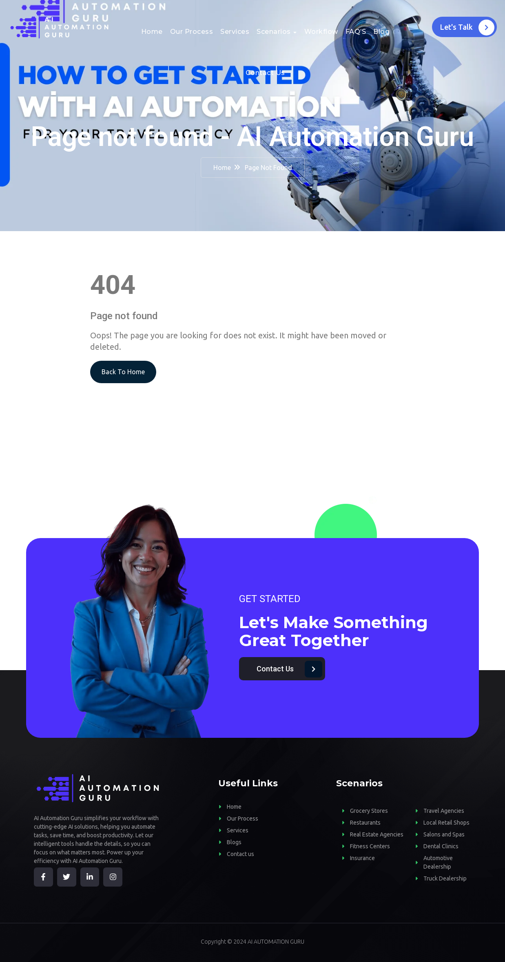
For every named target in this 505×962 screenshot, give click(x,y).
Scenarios (274, 31)
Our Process (191, 31)
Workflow (321, 31)
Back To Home (123, 371)
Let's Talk (467, 27)
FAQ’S (356, 31)
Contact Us (265, 73)
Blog (381, 31)
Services (234, 31)
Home (152, 31)
